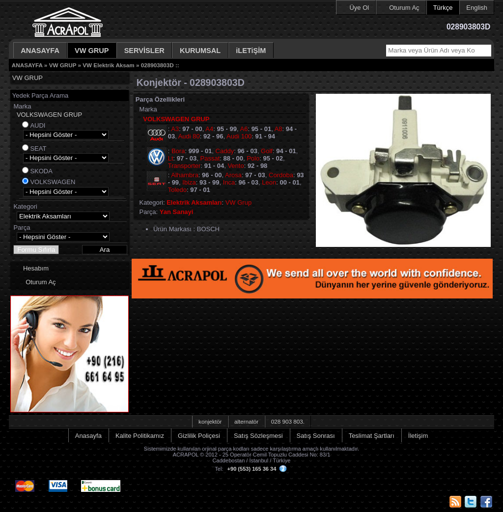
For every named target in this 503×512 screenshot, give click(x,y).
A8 (278, 129)
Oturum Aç (404, 7)
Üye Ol (359, 7)
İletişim (418, 435)
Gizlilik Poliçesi (199, 435)
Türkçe (443, 7)
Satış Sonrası (316, 435)
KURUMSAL (200, 50)
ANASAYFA (40, 50)
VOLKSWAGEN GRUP (49, 114)
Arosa (233, 175)
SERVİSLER (144, 50)
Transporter (184, 165)
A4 (209, 129)
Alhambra (184, 175)
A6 (244, 129)
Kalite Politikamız (139, 435)
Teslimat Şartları (371, 435)
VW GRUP (92, 50)
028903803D (157, 65)
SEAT (38, 148)
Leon (269, 182)
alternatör (246, 421)
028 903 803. (288, 421)
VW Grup (238, 202)
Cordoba (281, 175)
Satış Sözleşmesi (258, 435)
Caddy (225, 151)
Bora (178, 151)
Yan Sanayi (177, 212)
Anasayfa (88, 435)
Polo (253, 158)
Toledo (177, 189)
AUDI (37, 125)
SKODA (41, 171)
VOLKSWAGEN (52, 182)
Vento (235, 165)
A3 (175, 129)
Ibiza (189, 182)
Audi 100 (239, 136)
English (476, 7)
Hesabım (36, 268)
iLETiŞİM (251, 50)
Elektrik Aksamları (194, 202)
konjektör (210, 421)
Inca (229, 182)
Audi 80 (189, 136)
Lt (170, 158)
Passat (210, 158)
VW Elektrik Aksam (108, 65)
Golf (267, 151)
